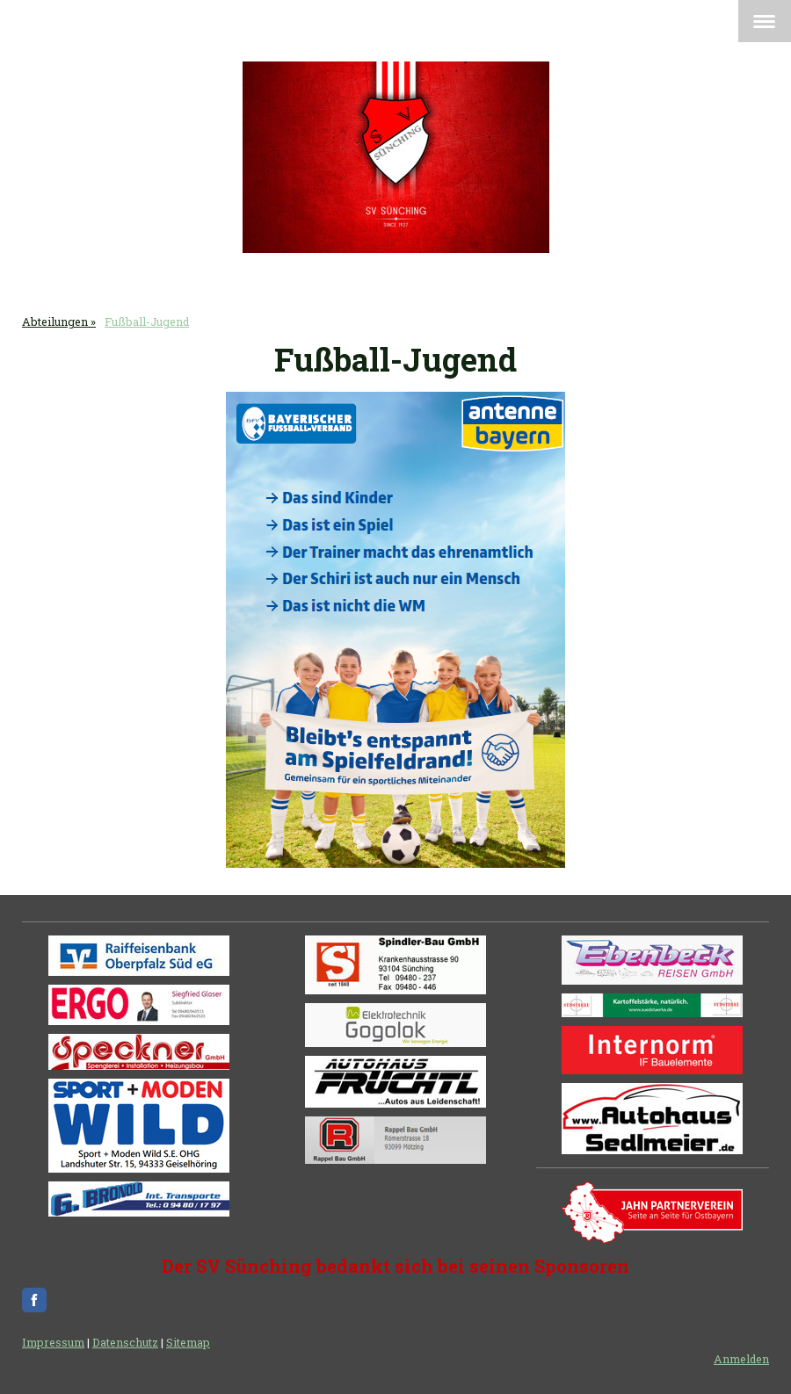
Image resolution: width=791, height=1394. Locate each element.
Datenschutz (125, 1342)
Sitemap (188, 1342)
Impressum (53, 1342)
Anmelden (741, 1359)
